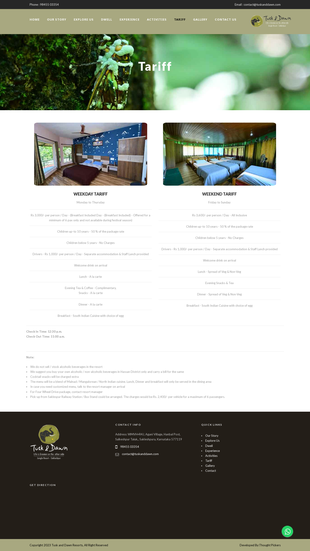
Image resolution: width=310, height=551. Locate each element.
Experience (130, 19)
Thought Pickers (270, 545)
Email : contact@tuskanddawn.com (258, 4)
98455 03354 (129, 446)
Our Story (56, 19)
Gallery (200, 19)
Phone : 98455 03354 (44, 4)
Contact (210, 470)
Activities (157, 19)
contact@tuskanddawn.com (140, 454)
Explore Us (84, 19)
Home (35, 19)
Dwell (106, 19)
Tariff (180, 19)
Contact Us (226, 19)
